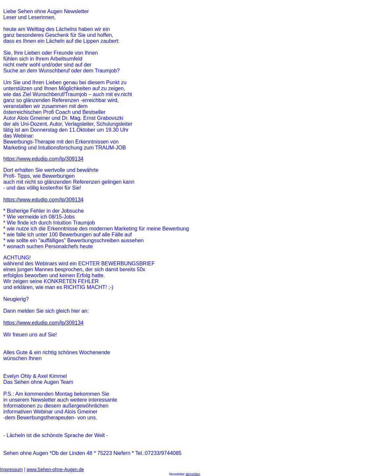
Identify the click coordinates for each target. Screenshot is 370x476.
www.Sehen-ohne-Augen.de (55, 469)
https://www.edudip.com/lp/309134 (43, 159)
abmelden (193, 474)
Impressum (11, 469)
